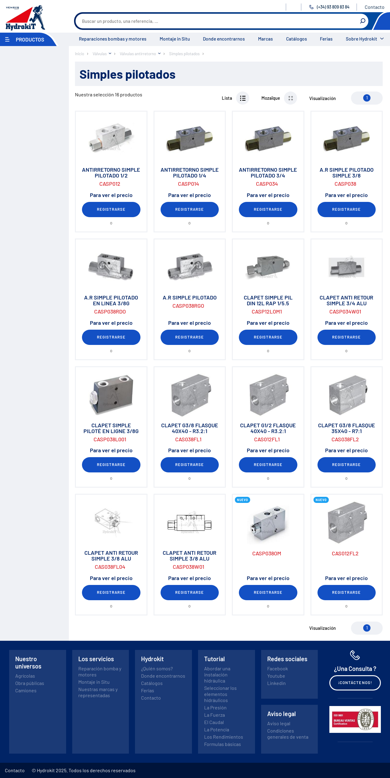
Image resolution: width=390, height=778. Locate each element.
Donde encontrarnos (224, 38)
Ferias (326, 38)
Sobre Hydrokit (361, 38)
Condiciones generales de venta (287, 734)
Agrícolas (25, 676)
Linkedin (276, 683)
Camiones (26, 690)
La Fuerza (214, 715)
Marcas (265, 38)
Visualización (322, 98)
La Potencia (216, 729)
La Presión (215, 707)
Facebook (277, 668)
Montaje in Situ (175, 38)
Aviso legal (278, 723)
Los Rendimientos (223, 737)
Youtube (276, 676)
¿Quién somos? (157, 668)
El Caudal (214, 722)
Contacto (375, 7)
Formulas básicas (222, 744)
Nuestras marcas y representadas (98, 692)
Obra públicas (29, 683)
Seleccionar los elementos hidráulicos (220, 694)
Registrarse (111, 209)
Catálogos (296, 38)
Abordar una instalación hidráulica (217, 674)
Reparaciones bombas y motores (112, 38)
